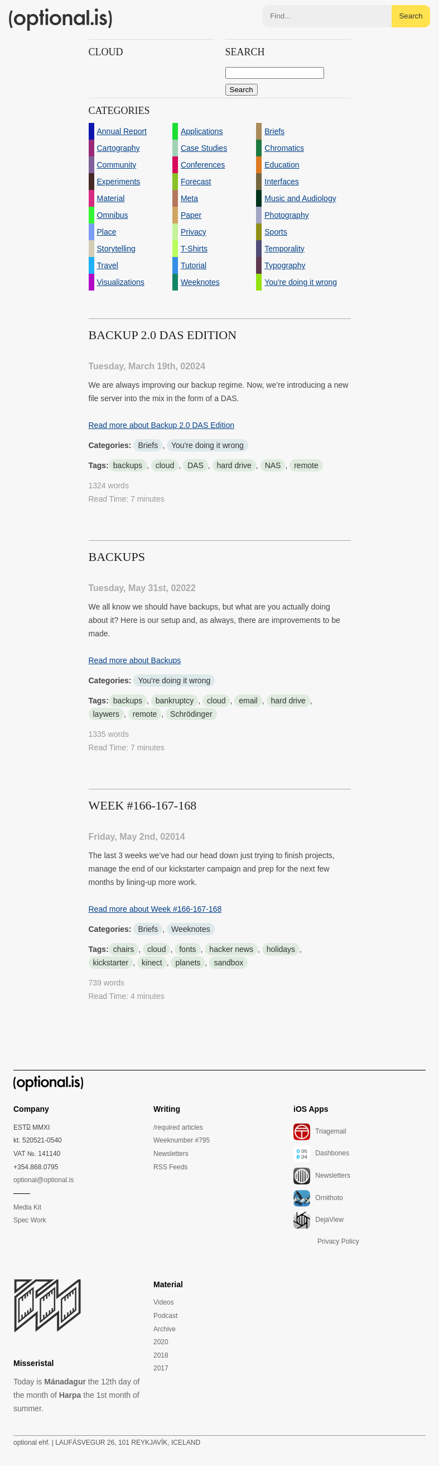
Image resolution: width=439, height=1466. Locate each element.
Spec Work (29, 1220)
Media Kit (27, 1207)
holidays (281, 949)
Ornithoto (318, 1198)
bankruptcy (175, 700)
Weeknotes (190, 929)
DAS (195, 465)
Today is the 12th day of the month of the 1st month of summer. (76, 1395)
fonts (187, 949)
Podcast (165, 1316)
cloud (165, 465)
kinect (152, 962)
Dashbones (321, 1153)
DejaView (318, 1220)
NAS (273, 465)
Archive (164, 1329)
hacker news (231, 949)
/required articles (178, 1127)
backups (127, 465)
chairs (123, 949)
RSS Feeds (170, 1167)
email (248, 700)
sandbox (228, 962)
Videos (163, 1302)
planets (187, 962)
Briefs (148, 445)
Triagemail (319, 1132)
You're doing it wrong (207, 445)
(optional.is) (61, 19)
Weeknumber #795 (181, 1140)
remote (306, 465)
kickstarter (111, 962)
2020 (160, 1342)
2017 (160, 1368)
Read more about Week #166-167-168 (155, 909)
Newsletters (171, 1154)
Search (410, 16)
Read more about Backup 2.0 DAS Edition (162, 425)
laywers (106, 714)
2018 (160, 1355)
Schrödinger (191, 714)
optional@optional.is (43, 1180)
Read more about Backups (135, 660)
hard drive (234, 465)
